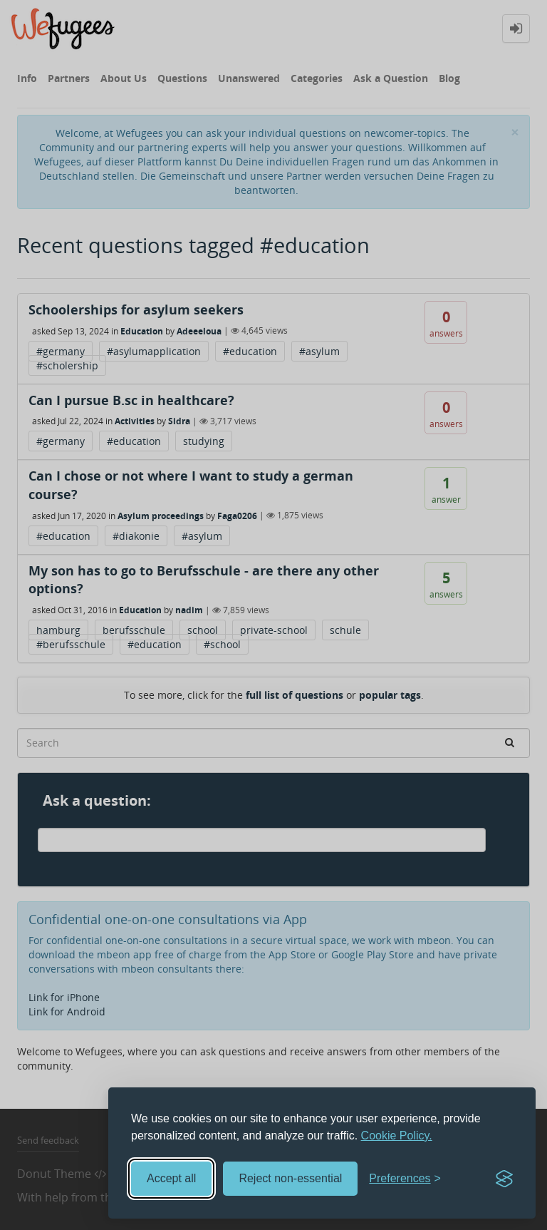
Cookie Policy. (396, 1135)
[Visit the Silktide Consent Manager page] (504, 1178)
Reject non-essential (290, 1178)
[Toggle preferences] (405, 1179)
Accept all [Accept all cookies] (171, 1178)
